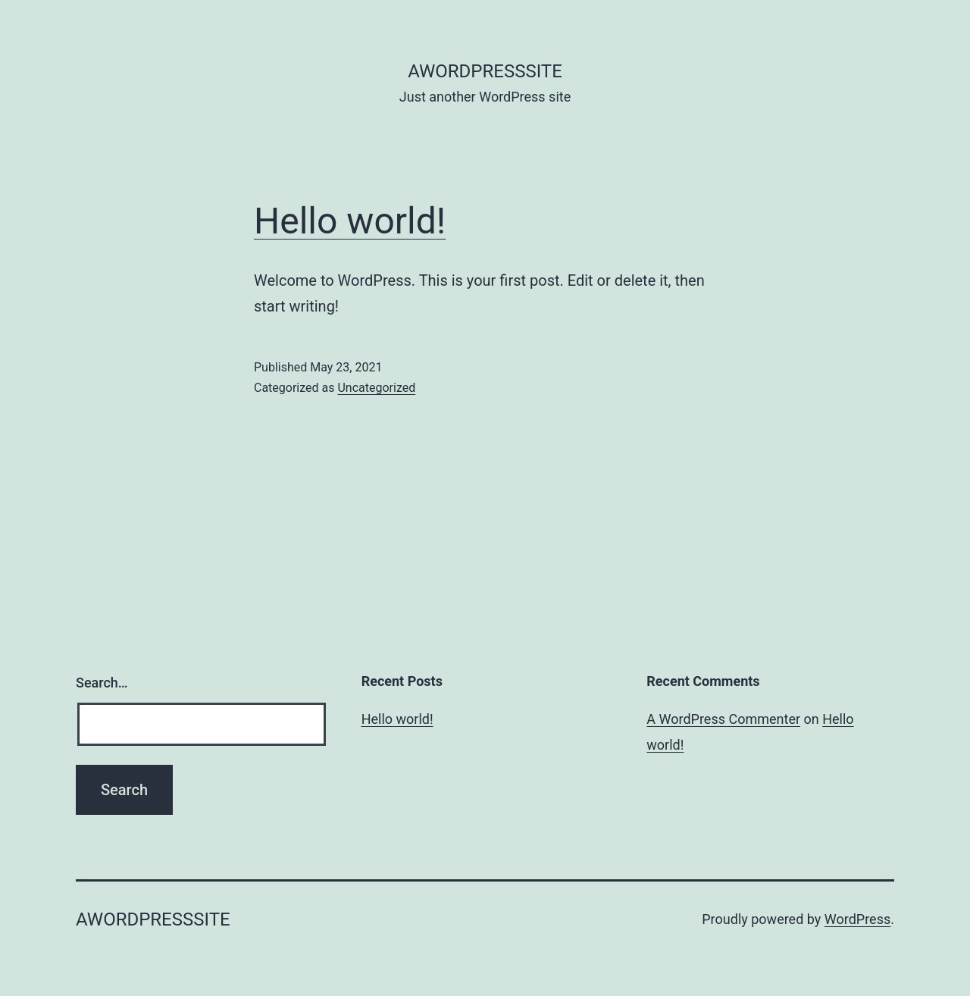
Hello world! (350, 221)
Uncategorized (376, 388)
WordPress (857, 919)
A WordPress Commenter (723, 719)
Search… (102, 683)
